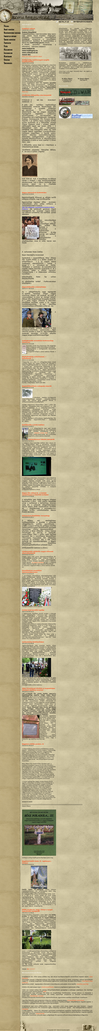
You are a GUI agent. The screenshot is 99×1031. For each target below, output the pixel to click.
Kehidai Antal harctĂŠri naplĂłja (33, 610)
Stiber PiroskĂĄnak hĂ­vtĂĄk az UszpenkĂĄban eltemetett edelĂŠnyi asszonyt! (38, 689)
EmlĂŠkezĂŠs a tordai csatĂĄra (33, 425)
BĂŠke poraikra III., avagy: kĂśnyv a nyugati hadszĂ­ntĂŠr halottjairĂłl (37, 910)
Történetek (7, 43)
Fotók (6, 46)
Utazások (7, 59)
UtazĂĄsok (25, 1009)
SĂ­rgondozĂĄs (40, 1013)
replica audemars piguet (35, 56)
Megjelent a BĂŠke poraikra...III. (33, 744)
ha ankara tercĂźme (38, 562)
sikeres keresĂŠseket (48, 987)
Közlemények (8, 49)
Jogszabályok (8, 53)
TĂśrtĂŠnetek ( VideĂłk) (36, 996)
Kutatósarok (8, 56)
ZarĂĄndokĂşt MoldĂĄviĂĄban (33, 642)
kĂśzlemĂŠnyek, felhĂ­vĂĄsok (75, 1000)
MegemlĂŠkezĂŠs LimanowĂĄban (34, 287)
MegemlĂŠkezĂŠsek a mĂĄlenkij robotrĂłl (36, 386)
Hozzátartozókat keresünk (12, 32)
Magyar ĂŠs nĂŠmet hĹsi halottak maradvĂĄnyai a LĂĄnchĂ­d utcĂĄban (35, 494)
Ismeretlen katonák (10, 36)
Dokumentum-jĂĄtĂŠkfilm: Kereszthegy (36, 516)
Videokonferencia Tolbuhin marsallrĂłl (41, 439)
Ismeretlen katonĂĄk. (83, 984)
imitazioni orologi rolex (41, 433)
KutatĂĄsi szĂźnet (28, 28)
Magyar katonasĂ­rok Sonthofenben (34, 192)
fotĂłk (44, 991)
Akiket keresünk (9, 29)
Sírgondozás (8, 63)
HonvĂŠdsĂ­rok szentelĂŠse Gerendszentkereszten (32, 571)
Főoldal (6, 26)
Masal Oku (25, 56)
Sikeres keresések (9, 39)
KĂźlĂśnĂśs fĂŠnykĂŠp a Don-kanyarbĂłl (36, 95)
